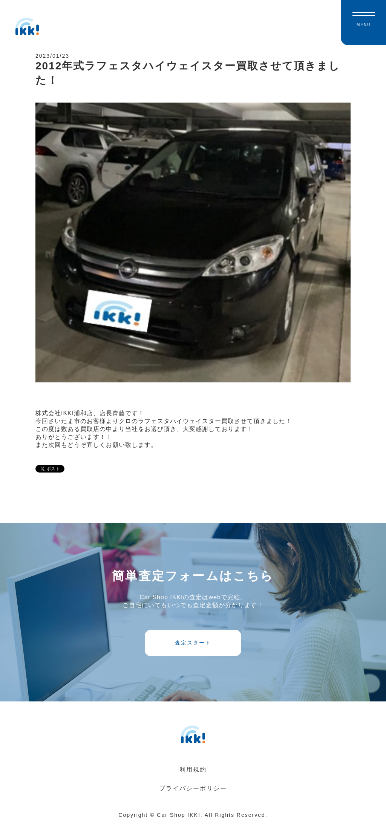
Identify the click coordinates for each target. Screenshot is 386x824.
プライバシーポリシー (193, 788)
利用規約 (193, 769)
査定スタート (193, 643)
